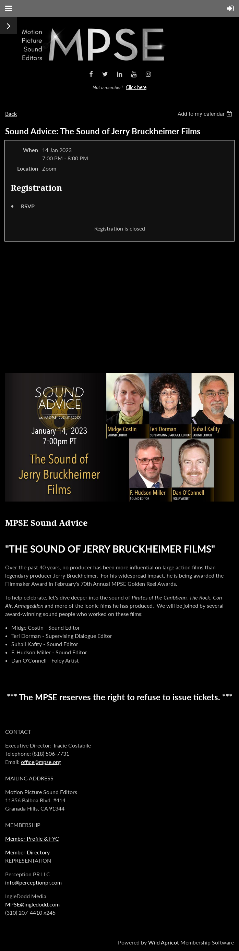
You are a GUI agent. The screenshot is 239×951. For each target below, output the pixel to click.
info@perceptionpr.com (33, 882)
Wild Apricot (163, 942)
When (30, 150)
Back (11, 113)
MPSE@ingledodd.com (32, 904)
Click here (136, 87)
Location (27, 168)
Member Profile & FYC (32, 838)
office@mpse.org (41, 761)
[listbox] (206, 114)
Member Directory (27, 852)
